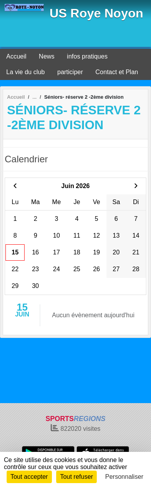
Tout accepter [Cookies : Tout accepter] (29, 476)
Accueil (16, 56)
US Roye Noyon (96, 13)
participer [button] (70, 72)
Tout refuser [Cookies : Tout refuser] (76, 476)
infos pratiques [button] (87, 56)
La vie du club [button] (25, 72)
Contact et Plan (117, 72)
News (47, 56)
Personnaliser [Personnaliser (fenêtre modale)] (124, 476)
